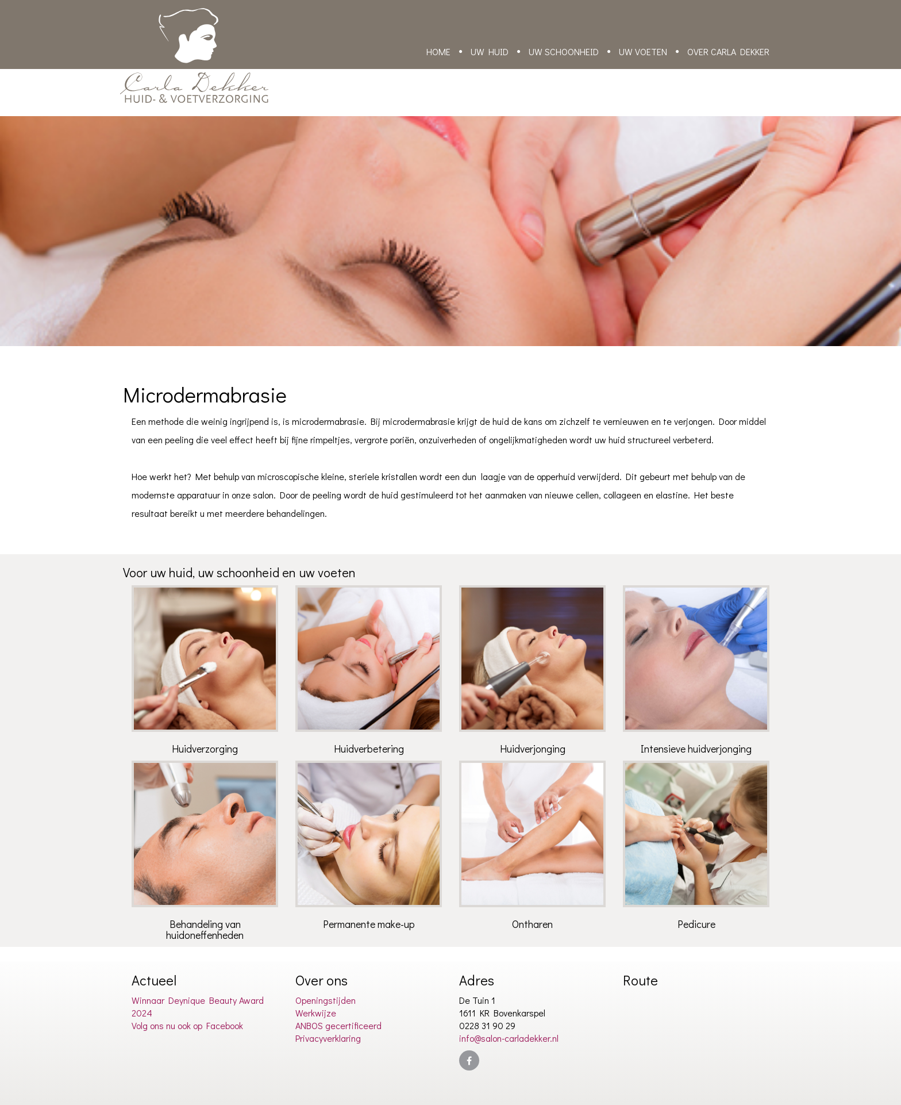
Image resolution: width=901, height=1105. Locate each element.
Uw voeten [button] (643, 51)
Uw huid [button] (490, 51)
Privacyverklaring (328, 1038)
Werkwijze (315, 1013)
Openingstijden (325, 1000)
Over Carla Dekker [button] (728, 51)
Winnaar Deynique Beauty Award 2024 (198, 1006)
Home (438, 51)
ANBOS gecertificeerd (338, 1025)
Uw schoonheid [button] (564, 51)
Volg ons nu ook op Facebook (187, 1025)
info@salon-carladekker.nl (509, 1038)
